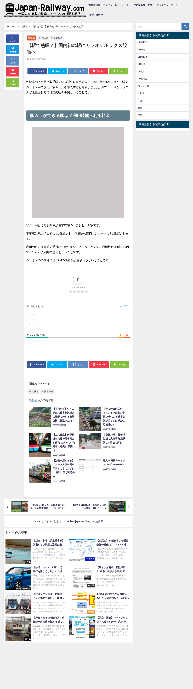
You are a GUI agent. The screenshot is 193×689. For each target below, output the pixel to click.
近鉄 (140, 108)
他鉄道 (31, 38)
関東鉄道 (58, 38)
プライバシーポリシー (168, 5)
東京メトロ (143, 86)
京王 (140, 100)
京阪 (140, 115)
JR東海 (141, 50)
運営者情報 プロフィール (102, 5)
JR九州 (141, 71)
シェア (13, 38)
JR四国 (141, 64)
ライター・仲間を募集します (136, 5)
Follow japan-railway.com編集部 (85, 521)
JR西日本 (142, 57)
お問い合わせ (95, 15)
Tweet (13, 49)
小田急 (141, 93)
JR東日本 (142, 42)
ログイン (124, 306)
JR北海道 (142, 79)
